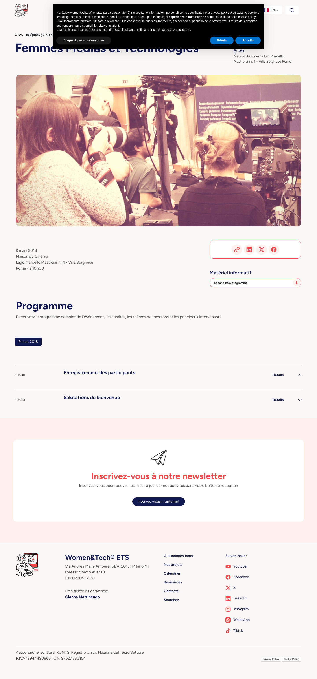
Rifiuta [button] (222, 40)
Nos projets (173, 564)
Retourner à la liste (39, 35)
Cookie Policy (291, 659)
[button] (270, 10)
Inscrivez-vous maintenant (158, 501)
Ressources (173, 582)
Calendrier (172, 573)
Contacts (171, 591)
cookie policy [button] (247, 17)
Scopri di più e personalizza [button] (83, 40)
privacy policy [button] (220, 12)
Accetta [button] (248, 40)
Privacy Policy (271, 659)
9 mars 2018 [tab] (28, 342)
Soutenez (171, 600)
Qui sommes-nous (178, 556)
